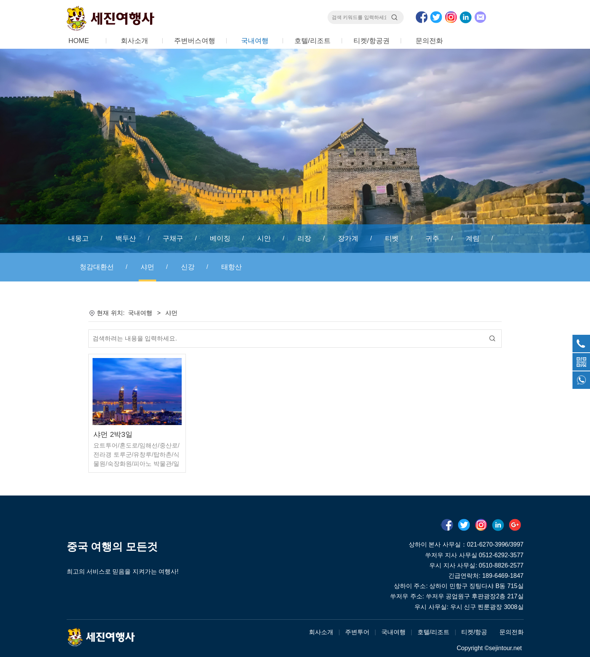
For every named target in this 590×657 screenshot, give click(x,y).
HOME (79, 41)
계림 (473, 238)
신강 (188, 267)
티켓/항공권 (371, 41)
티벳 (392, 238)
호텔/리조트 (312, 41)
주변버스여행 (194, 41)
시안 (264, 238)
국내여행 (255, 41)
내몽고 (78, 238)
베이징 (220, 238)
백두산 (125, 238)
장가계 (348, 238)
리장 (304, 238)
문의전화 (429, 41)
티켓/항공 (474, 632)
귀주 (432, 238)
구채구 (173, 238)
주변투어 (357, 632)
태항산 (231, 267)
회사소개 (134, 41)
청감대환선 (97, 267)
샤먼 (147, 267)
